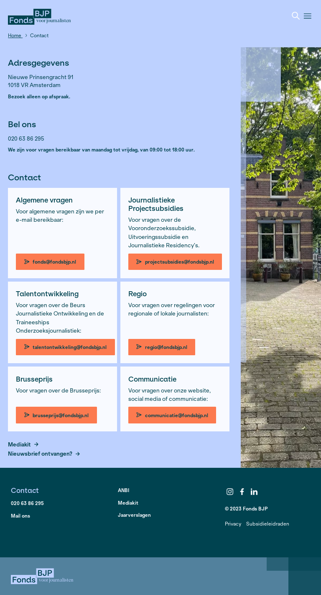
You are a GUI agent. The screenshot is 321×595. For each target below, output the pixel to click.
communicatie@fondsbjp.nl (172, 415)
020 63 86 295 (27, 503)
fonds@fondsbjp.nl (50, 262)
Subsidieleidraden (267, 524)
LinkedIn (254, 491)
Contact (25, 490)
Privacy (233, 524)
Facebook (242, 491)
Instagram (230, 491)
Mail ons (20, 516)
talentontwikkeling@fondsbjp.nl (65, 347)
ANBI (123, 490)
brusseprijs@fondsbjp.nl (56, 415)
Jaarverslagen (134, 515)
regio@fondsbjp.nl (161, 347)
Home (15, 35)
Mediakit (23, 445)
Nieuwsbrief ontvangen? (44, 454)
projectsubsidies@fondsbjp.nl (175, 262)
